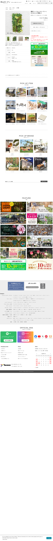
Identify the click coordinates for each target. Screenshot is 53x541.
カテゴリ (26, 3)
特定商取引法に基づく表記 (22, 354)
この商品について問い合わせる (40, 27)
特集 (30, 3)
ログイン (14, 75)
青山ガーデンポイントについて (6, 352)
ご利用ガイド (3, 350)
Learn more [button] (5, 539)
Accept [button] (49, 538)
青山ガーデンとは (21, 350)
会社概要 (19, 348)
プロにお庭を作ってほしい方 (16, 366)
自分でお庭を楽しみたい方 (16, 364)
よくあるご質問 (3, 354)
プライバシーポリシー (22, 356)
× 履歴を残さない (44, 181)
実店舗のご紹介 (20, 352)
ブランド (34, 3)
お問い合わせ (3, 356)
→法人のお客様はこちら (5, 358)
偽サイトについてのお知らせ (23, 358)
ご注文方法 (3, 348)
